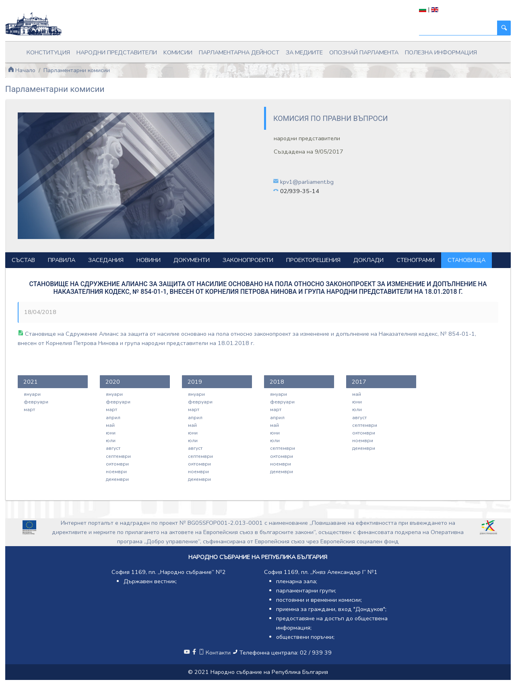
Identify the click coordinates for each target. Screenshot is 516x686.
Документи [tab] (191, 260)
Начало (21, 70)
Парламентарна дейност (239, 52)
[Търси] (458, 28)
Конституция (48, 52)
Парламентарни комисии (76, 70)
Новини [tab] (148, 260)
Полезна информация (441, 52)
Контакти (215, 653)
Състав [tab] (23, 260)
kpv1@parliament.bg (307, 182)
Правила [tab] (61, 260)
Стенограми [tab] (415, 260)
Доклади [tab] (368, 260)
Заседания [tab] (106, 260)
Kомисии (177, 52)
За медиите (304, 52)
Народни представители (116, 52)
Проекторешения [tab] (313, 260)
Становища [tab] (466, 260)
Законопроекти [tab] (248, 260)
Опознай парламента (363, 52)
